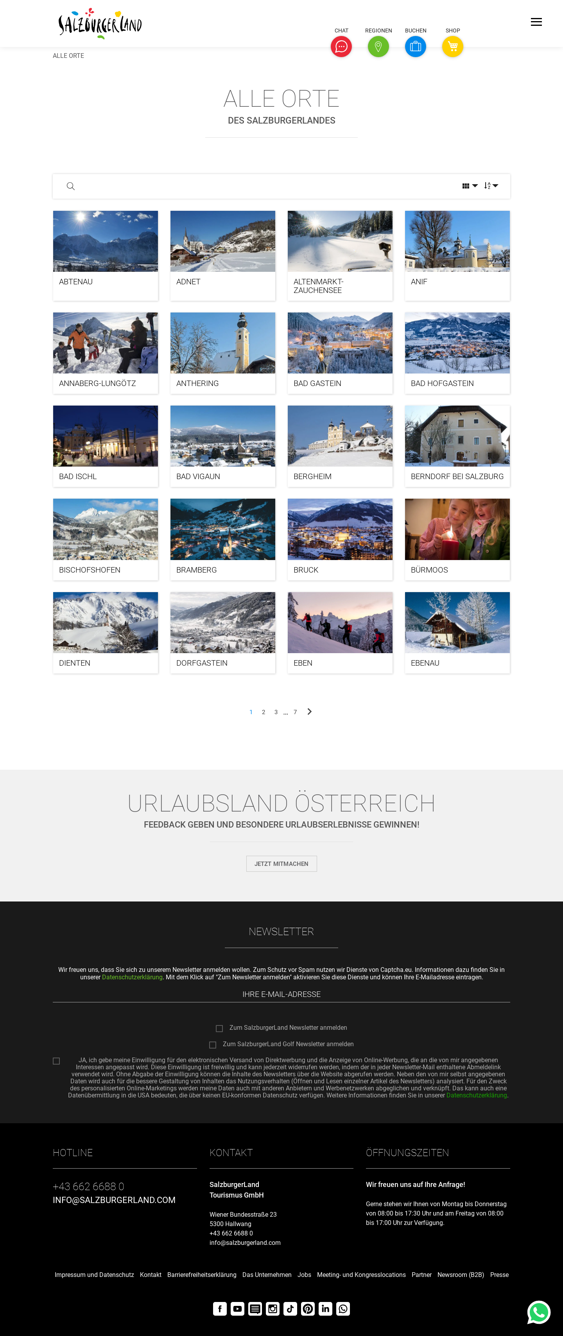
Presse (499, 1275)
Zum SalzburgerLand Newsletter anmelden (288, 1028)
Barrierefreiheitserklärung (202, 1275)
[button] (341, 46)
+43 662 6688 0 (231, 1233)
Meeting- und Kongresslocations (361, 1275)
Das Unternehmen (267, 1275)
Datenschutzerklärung (132, 977)
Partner (422, 1275)
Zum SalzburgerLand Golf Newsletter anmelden (288, 1044)
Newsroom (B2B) (460, 1275)
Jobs (304, 1275)
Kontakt (150, 1275)
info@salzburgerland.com (245, 1242)
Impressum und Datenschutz (94, 1275)
